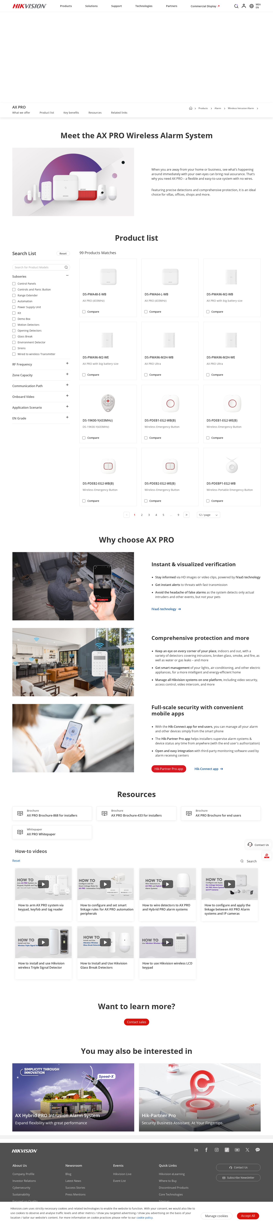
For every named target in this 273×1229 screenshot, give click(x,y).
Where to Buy (168, 1181)
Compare (93, 311)
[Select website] (254, 6)
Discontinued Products (173, 1187)
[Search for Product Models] (38, 267)
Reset (63, 253)
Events (118, 1165)
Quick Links (168, 1165)
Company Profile (23, 1174)
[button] (211, 108)
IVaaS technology (166, 609)
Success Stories (75, 1187)
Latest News (73, 1181)
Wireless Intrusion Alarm (241, 108)
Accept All (248, 1216)
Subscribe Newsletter (238, 1177)
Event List (119, 1181)
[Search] (236, 6)
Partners (171, 6)
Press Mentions (75, 1194)
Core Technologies (171, 1194)
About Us (20, 1165)
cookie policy (144, 1217)
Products (66, 6)
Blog (68, 1174)
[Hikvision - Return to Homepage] (29, 6)
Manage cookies (216, 1216)
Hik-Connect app (209, 769)
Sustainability (21, 1194)
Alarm (218, 108)
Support (116, 6)
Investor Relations (24, 1181)
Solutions (91, 6)
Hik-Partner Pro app (169, 769)
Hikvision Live (122, 1174)
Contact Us (238, 1167)
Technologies (143, 6)
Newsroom (73, 1165)
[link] (21, 113)
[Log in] (244, 6)
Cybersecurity (21, 1187)
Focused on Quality (25, 1201)
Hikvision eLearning (172, 1174)
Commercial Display (204, 6)
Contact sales (136, 1022)
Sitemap (164, 1201)
